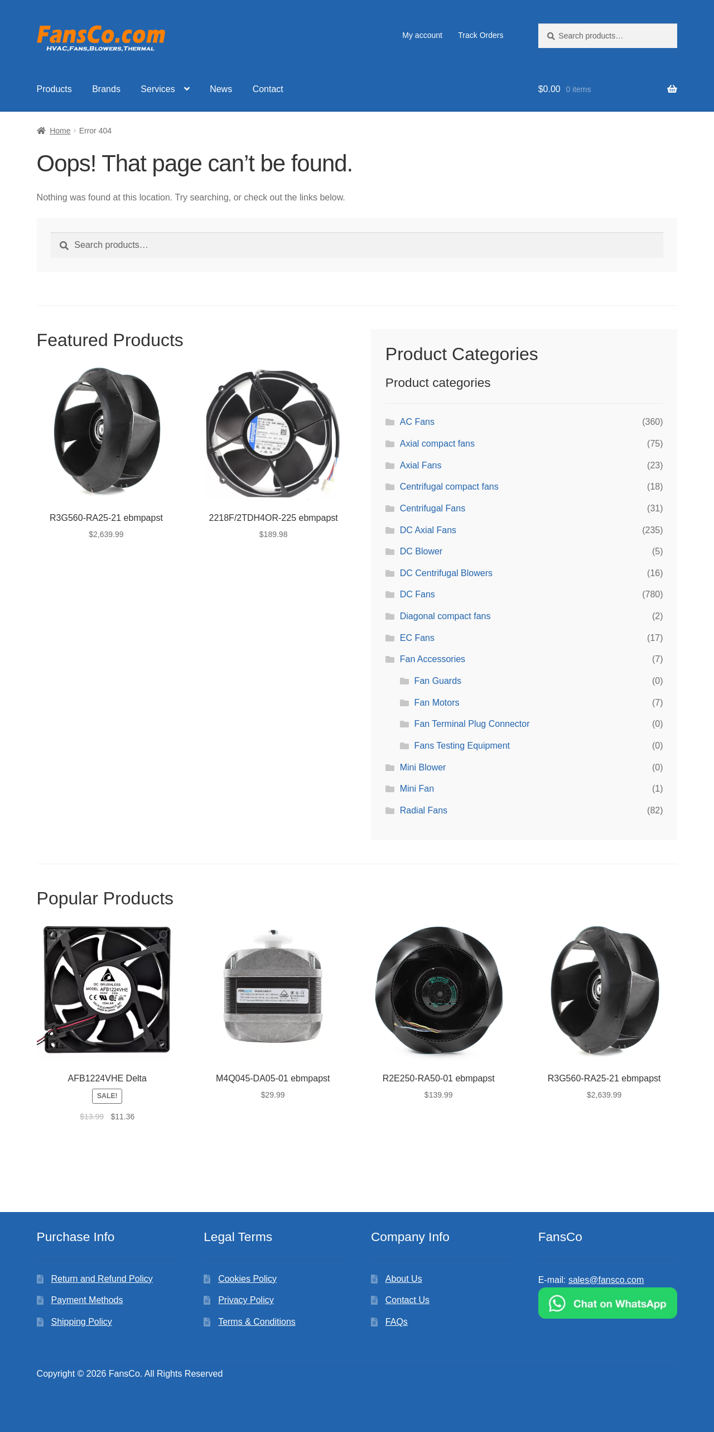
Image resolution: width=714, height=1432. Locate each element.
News (221, 89)
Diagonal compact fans (445, 616)
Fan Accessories (432, 659)
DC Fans (417, 594)
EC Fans (417, 638)
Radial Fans (423, 810)
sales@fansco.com (606, 1280)
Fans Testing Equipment (462, 745)
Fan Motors (437, 702)
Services (158, 89)
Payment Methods (87, 1300)
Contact (268, 89)
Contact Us (407, 1300)
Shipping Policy (81, 1321)
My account (422, 35)
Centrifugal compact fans (449, 486)
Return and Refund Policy (101, 1278)
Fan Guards (437, 681)
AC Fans (417, 422)
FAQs (396, 1321)
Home (60, 130)
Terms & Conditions (257, 1321)
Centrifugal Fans (432, 508)
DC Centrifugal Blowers (446, 573)
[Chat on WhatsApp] (608, 1303)
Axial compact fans (437, 443)
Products (54, 89)
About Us (403, 1278)
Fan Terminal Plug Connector (472, 724)
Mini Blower (423, 767)
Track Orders (480, 35)
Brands (106, 89)
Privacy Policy (246, 1300)
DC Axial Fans (428, 530)
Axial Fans (421, 465)
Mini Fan (417, 788)
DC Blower (421, 551)
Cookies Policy (247, 1278)
